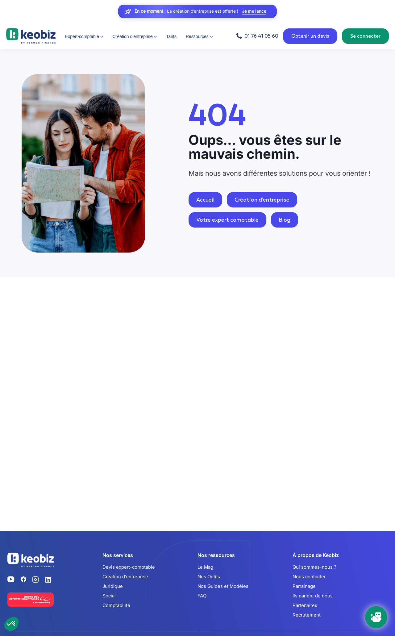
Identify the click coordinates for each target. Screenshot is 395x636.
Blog (284, 219)
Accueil (205, 199)
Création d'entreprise (262, 199)
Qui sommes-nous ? (314, 567)
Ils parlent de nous (313, 596)
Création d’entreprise (125, 577)
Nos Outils (209, 577)
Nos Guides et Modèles (223, 586)
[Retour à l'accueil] (31, 36)
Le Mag (205, 567)
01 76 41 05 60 (261, 36)
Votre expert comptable (227, 219)
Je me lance (254, 11)
